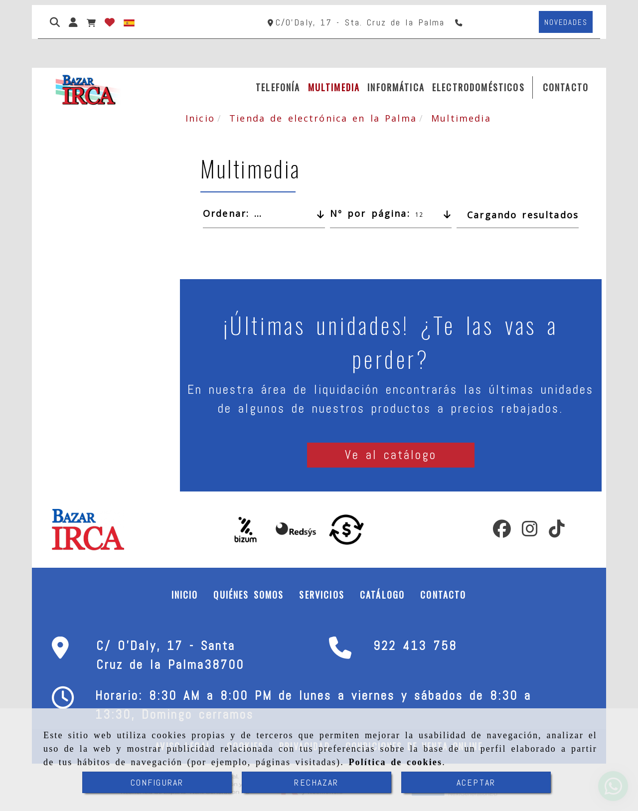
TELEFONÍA (278, 87)
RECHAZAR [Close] (316, 782)
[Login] (110, 21)
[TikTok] (556, 532)
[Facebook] (501, 532)
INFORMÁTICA (396, 87)
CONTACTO (566, 87)
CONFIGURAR (157, 782)
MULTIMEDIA (334, 87)
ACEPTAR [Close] (476, 782)
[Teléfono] (460, 22)
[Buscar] (55, 21)
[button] (73, 21)
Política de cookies (395, 762)
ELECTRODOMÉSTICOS (478, 87)
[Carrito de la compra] (91, 21)
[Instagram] (529, 532)
